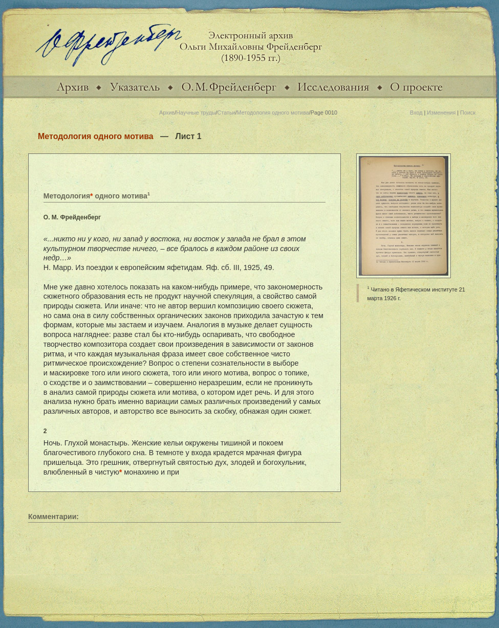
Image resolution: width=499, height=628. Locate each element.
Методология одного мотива (273, 112)
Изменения (441, 112)
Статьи (226, 112)
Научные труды (195, 112)
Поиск (467, 112)
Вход (416, 112)
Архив (167, 112)
